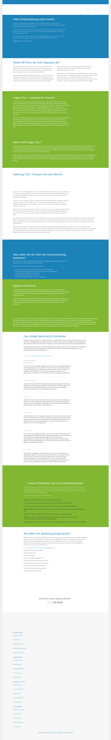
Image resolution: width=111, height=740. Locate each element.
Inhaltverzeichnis (69, 732)
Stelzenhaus (17, 664)
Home (88, 9)
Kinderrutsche (18, 652)
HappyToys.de (16, 41)
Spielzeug (95, 9)
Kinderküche (17, 702)
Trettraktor (17, 673)
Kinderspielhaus (18, 709)
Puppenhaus (17, 726)
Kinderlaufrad (18, 644)
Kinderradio (17, 677)
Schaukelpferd (18, 689)
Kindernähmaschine (19, 648)
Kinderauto (17, 639)
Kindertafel (17, 693)
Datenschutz (60, 732)
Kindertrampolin (19, 668)
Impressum (53, 732)
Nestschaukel (18, 635)
